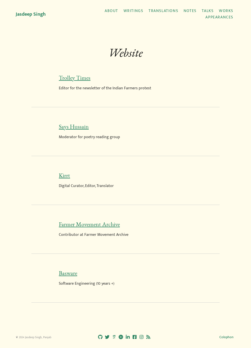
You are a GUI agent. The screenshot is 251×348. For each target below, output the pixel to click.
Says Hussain (74, 126)
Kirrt (64, 175)
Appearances (219, 17)
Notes (190, 11)
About (111, 11)
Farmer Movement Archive (89, 224)
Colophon (226, 337)
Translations (163, 11)
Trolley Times (74, 77)
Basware (68, 273)
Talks (207, 11)
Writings (133, 11)
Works (226, 11)
